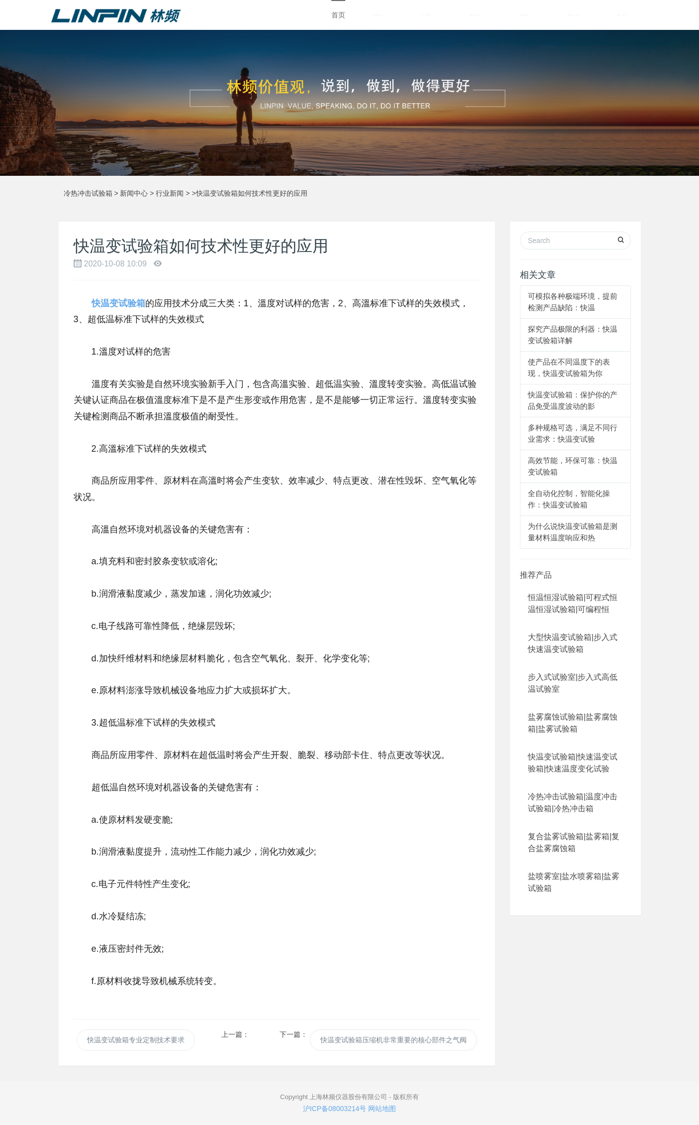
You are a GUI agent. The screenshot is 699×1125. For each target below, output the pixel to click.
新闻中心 (134, 193)
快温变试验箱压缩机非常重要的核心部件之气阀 (393, 1040)
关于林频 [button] (426, 15)
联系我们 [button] (623, 15)
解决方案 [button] (574, 15)
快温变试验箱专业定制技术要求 (136, 1040)
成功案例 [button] (525, 15)
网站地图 (382, 1109)
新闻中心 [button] (476, 15)
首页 (338, 15)
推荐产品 (536, 575)
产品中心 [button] (377, 15)
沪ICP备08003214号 (335, 1109)
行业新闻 (170, 193)
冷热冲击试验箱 (88, 193)
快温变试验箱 (118, 303)
